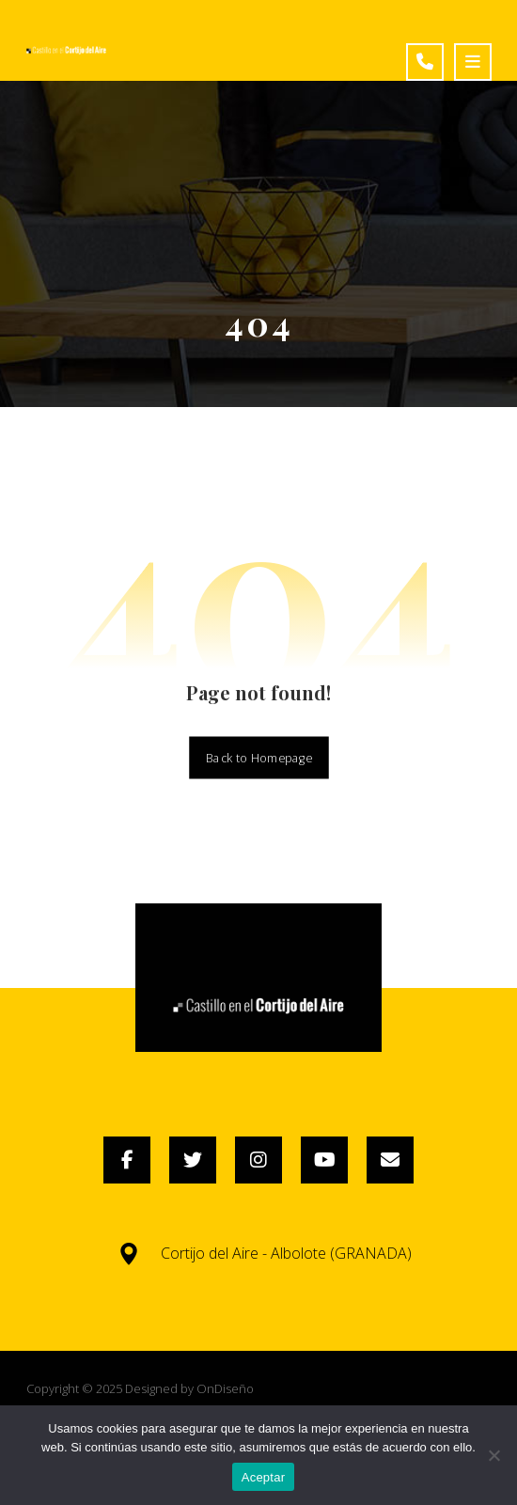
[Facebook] (126, 1160)
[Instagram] (258, 1160)
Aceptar (264, 1477)
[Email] (390, 1160)
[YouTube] (324, 1160)
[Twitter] (192, 1160)
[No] (493, 1455)
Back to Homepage (259, 757)
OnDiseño (225, 1388)
